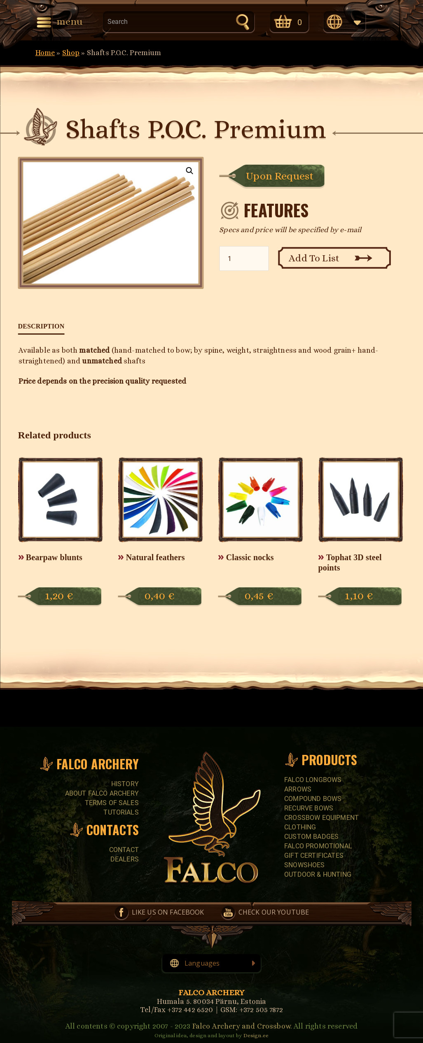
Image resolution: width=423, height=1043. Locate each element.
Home (45, 53)
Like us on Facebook (168, 912)
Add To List (314, 258)
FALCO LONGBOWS (312, 780)
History (125, 784)
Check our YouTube (273, 912)
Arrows (297, 789)
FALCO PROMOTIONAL (318, 846)
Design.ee (256, 1035)
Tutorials (120, 812)
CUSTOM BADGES (311, 836)
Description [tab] (41, 326)
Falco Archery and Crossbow (241, 1026)
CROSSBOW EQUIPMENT (321, 818)
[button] (189, 170)
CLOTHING (300, 827)
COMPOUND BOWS (312, 799)
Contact (124, 850)
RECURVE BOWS (308, 808)
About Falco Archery (102, 793)
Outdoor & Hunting (317, 874)
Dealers (124, 859)
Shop (71, 53)
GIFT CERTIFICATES (314, 855)
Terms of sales (112, 803)
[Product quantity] (244, 258)
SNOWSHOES (304, 865)
